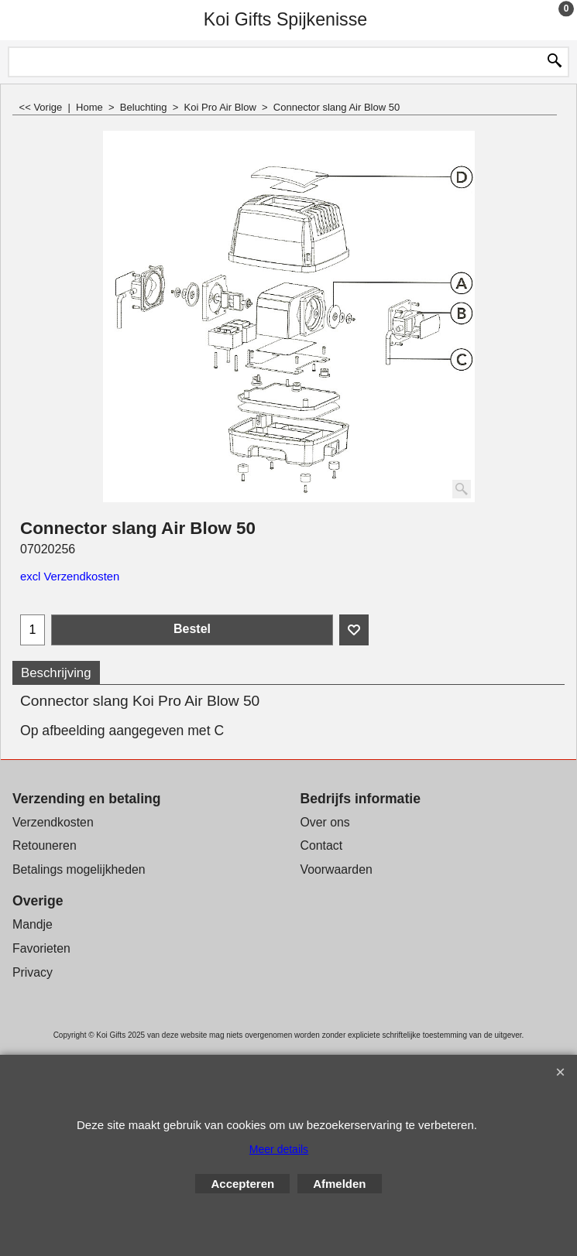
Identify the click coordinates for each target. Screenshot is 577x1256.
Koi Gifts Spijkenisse (285, 19)
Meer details (278, 1149)
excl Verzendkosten (69, 576)
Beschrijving (56, 673)
